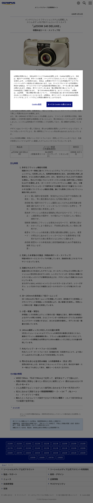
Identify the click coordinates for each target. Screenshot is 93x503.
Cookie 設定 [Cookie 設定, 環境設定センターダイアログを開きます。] (37, 104)
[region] (46, 90)
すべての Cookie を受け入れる (59, 104)
